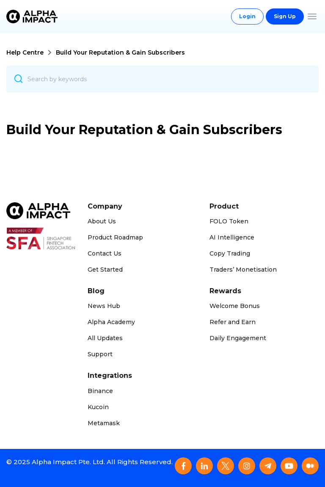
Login (247, 16)
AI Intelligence (231, 237)
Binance (100, 391)
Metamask (104, 423)
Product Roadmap (115, 237)
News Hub (104, 306)
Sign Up (285, 16)
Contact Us (104, 253)
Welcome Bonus (234, 306)
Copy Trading (229, 253)
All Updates (105, 338)
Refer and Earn (232, 322)
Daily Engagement (237, 338)
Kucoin (98, 407)
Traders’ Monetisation (243, 269)
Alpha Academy (111, 322)
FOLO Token (228, 221)
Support (100, 354)
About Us (102, 221)
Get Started (105, 269)
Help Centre (25, 52)
